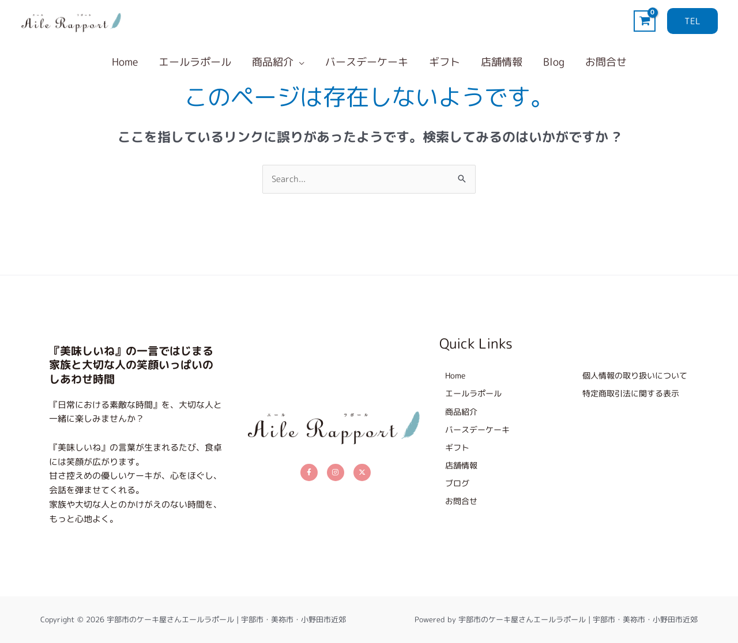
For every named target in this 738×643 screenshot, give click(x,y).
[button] (692, 21)
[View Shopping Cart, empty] (645, 21)
